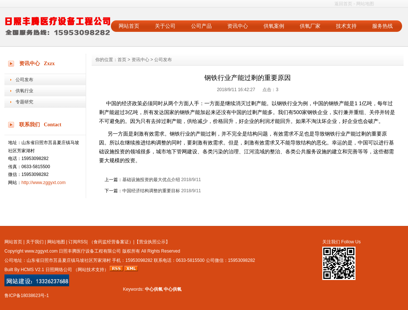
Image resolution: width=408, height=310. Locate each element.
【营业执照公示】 (152, 241)
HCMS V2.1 (32, 269)
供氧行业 (24, 90)
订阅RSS (77, 241)
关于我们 (35, 241)
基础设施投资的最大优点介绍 (151, 179)
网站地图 (365, 3)
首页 (122, 59)
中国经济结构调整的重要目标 (151, 190)
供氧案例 (274, 26)
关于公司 (165, 26)
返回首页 (343, 3)
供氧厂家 (310, 26)
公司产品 (201, 26)
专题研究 (24, 101)
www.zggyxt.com (41, 251)
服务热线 (382, 26)
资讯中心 (237, 26)
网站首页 (129, 26)
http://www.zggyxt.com (43, 182)
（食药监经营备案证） (111, 241)
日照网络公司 (58, 269)
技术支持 (346, 26)
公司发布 (24, 79)
